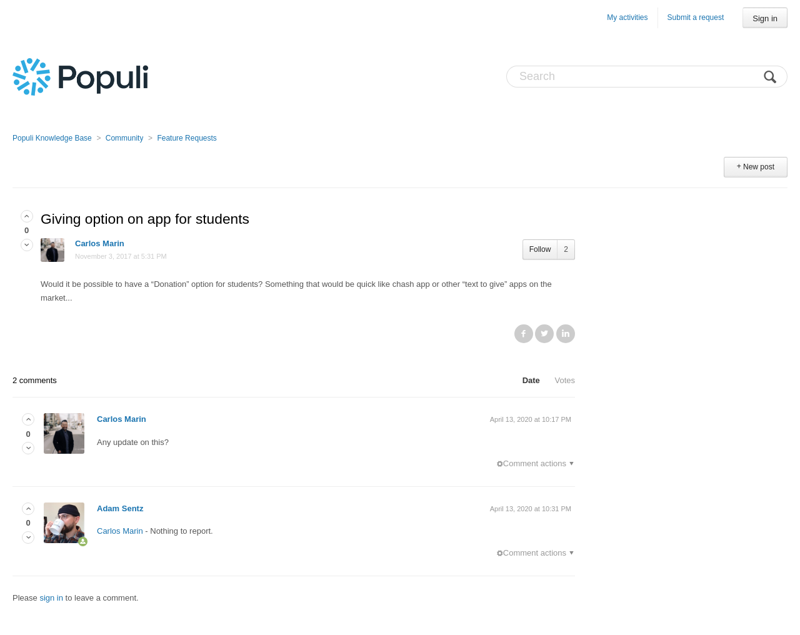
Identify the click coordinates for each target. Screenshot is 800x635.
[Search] (647, 77)
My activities (627, 17)
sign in (51, 597)
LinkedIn (565, 333)
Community (125, 138)
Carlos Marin (99, 243)
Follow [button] (540, 249)
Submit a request (696, 17)
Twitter (544, 333)
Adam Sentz (120, 508)
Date (531, 380)
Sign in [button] (765, 18)
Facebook (523, 333)
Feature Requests (186, 138)
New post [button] (758, 166)
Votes (564, 380)
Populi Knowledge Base (52, 138)
